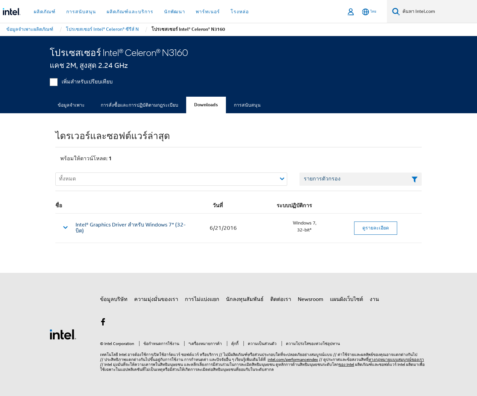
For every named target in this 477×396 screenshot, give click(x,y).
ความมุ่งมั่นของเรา (156, 299)
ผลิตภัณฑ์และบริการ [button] (130, 12)
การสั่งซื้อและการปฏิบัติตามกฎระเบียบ (139, 105)
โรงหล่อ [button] (240, 12)
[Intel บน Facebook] (103, 323)
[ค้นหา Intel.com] (438, 11)
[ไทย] (369, 11)
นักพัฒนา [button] (174, 12)
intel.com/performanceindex (293, 359)
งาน (374, 299)
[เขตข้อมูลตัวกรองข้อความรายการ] (360, 179)
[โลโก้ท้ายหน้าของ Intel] (63, 334)
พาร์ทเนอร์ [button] (208, 12)
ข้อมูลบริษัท (114, 299)
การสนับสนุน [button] (81, 12)
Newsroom (310, 299)
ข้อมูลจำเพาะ (71, 105)
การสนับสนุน (247, 105)
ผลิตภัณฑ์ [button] (45, 12)
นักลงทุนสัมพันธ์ (245, 299)
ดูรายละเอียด (375, 228)
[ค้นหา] (396, 11)
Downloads (206, 105)
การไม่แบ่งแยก (202, 299)
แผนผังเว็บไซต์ (346, 299)
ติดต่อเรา (280, 299)
